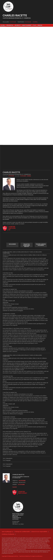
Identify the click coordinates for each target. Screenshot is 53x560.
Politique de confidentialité (22, 531)
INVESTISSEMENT (27, 25)
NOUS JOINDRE (12, 244)
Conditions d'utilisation (8, 534)
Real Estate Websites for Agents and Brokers (30, 556)
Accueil (3, 25)
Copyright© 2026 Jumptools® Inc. (10, 556)
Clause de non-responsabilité (39, 531)
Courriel (35, 22)
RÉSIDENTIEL (10, 25)
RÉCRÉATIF (18, 25)
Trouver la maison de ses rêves (41, 244)
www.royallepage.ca (7, 531)
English (40, 25)
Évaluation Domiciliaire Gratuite (26, 245)
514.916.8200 (13, 22)
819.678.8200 (28, 22)
